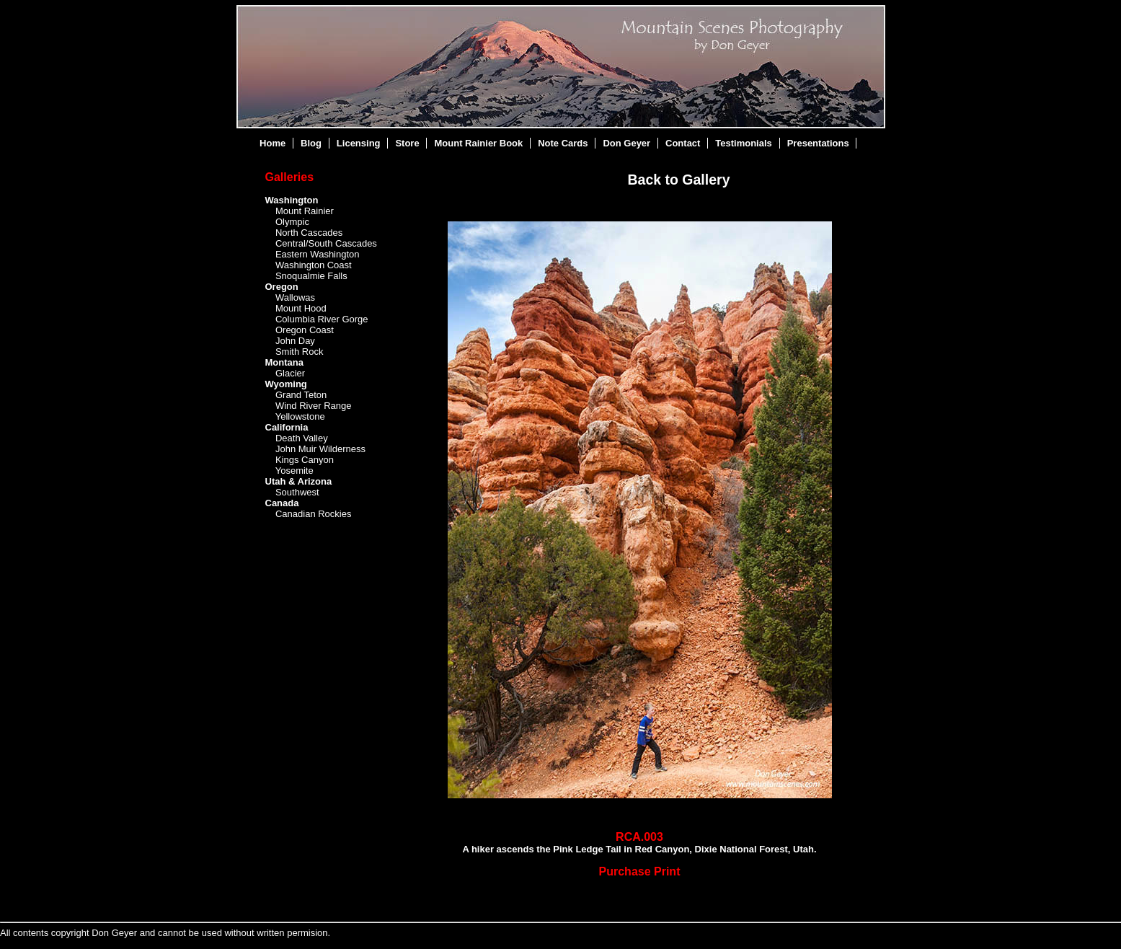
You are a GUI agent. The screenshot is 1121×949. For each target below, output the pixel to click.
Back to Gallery (679, 179)
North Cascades (308, 232)
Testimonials (743, 143)
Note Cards (563, 143)
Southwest (297, 492)
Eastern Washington (317, 254)
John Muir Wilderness (320, 448)
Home (272, 143)
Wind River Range (313, 405)
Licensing (359, 143)
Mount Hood (301, 308)
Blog (311, 143)
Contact (682, 143)
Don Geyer (626, 143)
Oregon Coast (304, 330)
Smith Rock (299, 351)
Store (407, 143)
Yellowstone (300, 416)
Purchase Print (640, 871)
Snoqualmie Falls (311, 275)
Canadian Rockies (313, 513)
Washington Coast (313, 265)
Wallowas (295, 297)
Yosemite (294, 470)
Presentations (818, 143)
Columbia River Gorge (321, 319)
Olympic (292, 221)
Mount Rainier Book (479, 143)
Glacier (290, 373)
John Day (295, 340)
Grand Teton (301, 394)
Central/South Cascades (326, 243)
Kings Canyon (304, 459)
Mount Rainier (304, 211)
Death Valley (301, 438)
